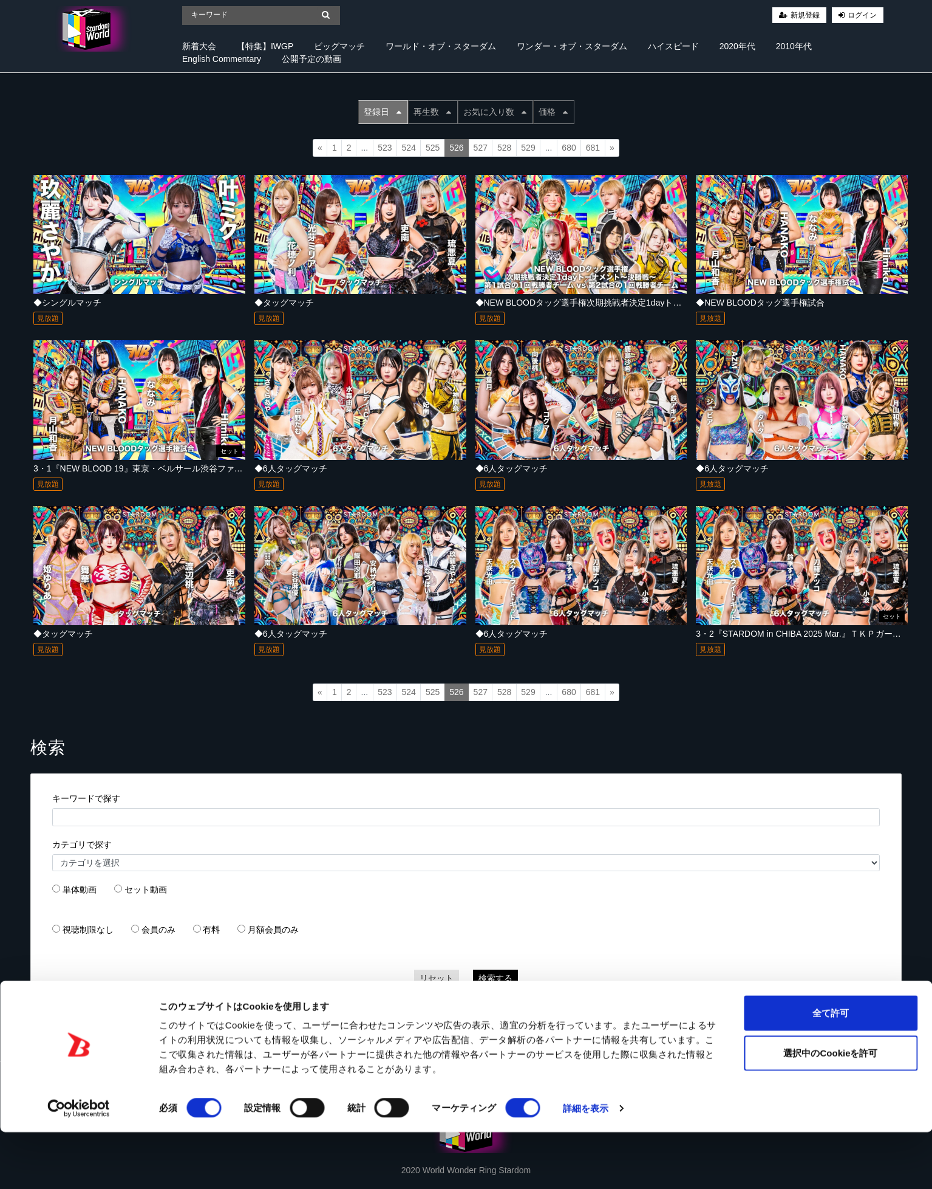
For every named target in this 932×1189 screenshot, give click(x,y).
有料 (211, 929)
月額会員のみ (273, 929)
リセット (437, 978)
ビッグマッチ (339, 46)
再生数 (432, 112)
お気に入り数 (494, 112)
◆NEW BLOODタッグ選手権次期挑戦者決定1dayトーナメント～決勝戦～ (616, 302)
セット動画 (145, 889)
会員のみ (158, 929)
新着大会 (199, 46)
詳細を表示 (586, 1165)
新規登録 (805, 15)
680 (569, 147)
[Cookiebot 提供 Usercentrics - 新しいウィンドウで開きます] (79, 1165)
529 (528, 147)
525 (433, 147)
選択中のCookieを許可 (830, 1110)
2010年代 (794, 46)
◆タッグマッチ (284, 302)
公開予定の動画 (311, 59)
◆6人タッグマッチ (290, 468)
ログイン (862, 15)
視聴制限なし (88, 929)
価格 (553, 112)
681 (593, 147)
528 (504, 147)
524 (409, 147)
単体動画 (80, 889)
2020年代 (737, 46)
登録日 (382, 112)
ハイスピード (673, 46)
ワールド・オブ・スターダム (441, 46)
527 (481, 147)
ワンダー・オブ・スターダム (572, 46)
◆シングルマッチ (67, 302)
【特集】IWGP (265, 46)
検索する (495, 978)
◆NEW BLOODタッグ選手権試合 (760, 302)
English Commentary (221, 59)
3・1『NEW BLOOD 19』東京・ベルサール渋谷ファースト (146, 468)
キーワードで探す (86, 798)
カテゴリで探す (82, 844)
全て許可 (830, 1069)
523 (385, 147)
